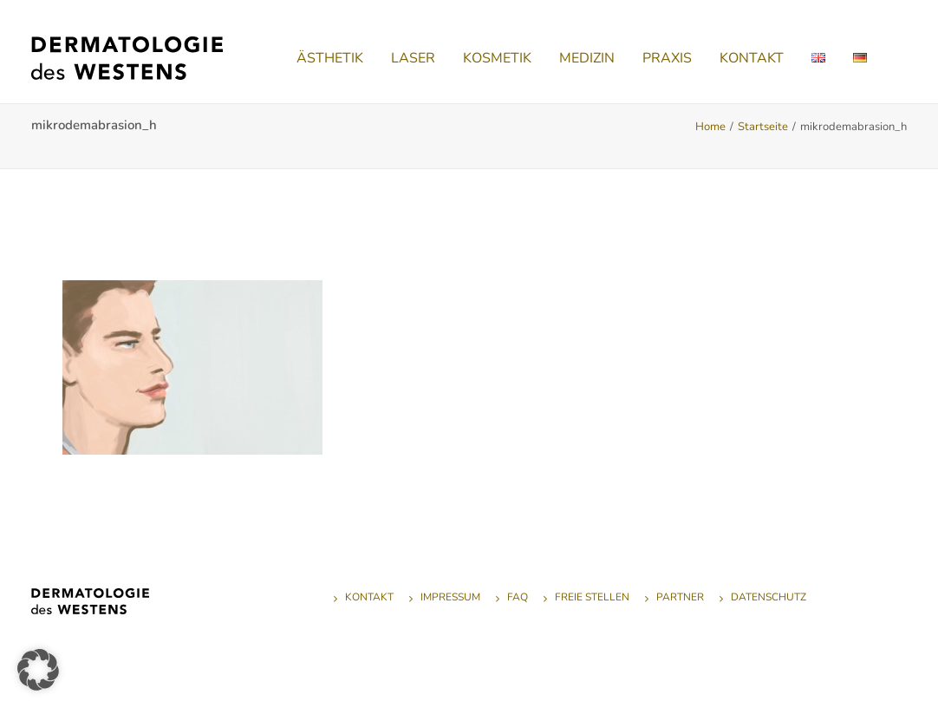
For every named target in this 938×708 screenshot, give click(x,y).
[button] (38, 670)
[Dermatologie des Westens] (127, 58)
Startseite (763, 126)
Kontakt (369, 597)
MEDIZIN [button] (587, 58)
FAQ (517, 597)
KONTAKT (752, 58)
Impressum (450, 597)
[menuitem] (329, 58)
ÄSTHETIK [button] (329, 58)
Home (710, 126)
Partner (680, 597)
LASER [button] (413, 58)
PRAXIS (667, 58)
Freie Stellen (592, 597)
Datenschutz (768, 597)
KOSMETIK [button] (497, 58)
